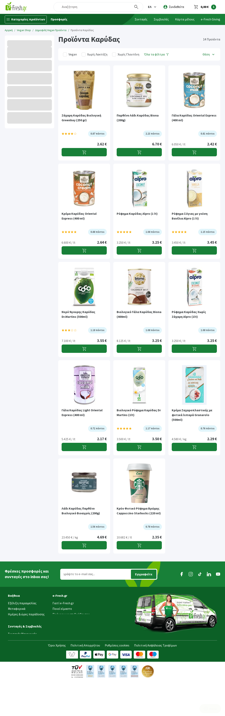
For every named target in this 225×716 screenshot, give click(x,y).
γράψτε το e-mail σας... (79, 574)
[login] (173, 7)
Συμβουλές (161, 19)
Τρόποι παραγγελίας (22, 625)
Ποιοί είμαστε (62, 609)
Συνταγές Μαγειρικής (22, 662)
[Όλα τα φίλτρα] (156, 54)
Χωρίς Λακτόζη (97, 54)
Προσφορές (59, 19)
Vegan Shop (24, 30)
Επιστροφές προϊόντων (24, 636)
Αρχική (9, 30)
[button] (152, 7)
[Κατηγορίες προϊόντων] (26, 19)
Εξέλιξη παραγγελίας (22, 603)
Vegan (73, 54)
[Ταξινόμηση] (208, 54)
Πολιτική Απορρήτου (85, 681)
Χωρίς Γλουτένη (128, 54)
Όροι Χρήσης (57, 681)
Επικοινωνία (61, 636)
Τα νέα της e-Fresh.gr (66, 620)
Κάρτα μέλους (184, 19)
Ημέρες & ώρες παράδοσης (26, 614)
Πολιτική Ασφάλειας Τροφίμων (155, 681)
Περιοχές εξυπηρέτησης (24, 620)
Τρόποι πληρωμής (20, 631)
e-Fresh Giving (210, 19)
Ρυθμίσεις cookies (117, 681)
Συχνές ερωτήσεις (20, 642)
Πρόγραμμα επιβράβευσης (71, 614)
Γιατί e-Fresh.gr (63, 603)
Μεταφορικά (16, 609)
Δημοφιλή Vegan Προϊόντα (51, 30)
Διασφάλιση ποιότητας (68, 625)
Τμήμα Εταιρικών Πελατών (71, 631)
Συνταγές (141, 19)
